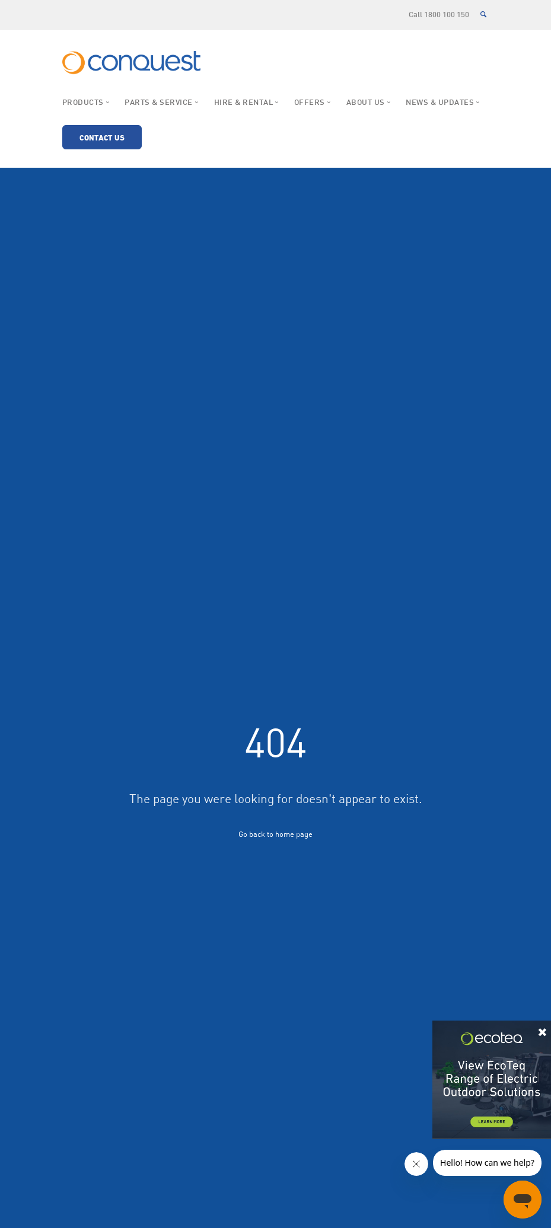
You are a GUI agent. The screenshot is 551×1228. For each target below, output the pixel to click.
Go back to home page (275, 834)
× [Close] (542, 1030)
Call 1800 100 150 (439, 15)
